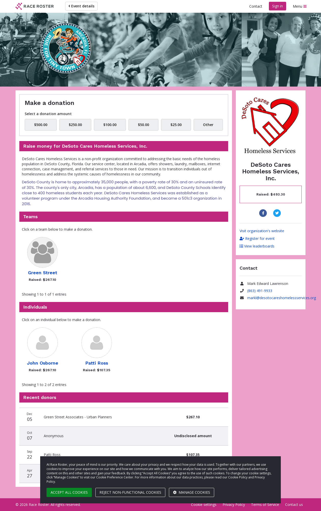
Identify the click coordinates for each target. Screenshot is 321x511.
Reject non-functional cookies (130, 492)
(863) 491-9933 (259, 290)
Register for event (257, 238)
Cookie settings (203, 504)
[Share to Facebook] (263, 213)
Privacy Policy (234, 504)
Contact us (294, 504)
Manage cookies (191, 492)
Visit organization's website (262, 230)
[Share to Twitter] (277, 213)
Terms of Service (265, 504)
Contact (255, 6)
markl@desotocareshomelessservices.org (281, 297)
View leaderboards (257, 246)
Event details (81, 6)
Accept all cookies (69, 492)
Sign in (277, 6)
